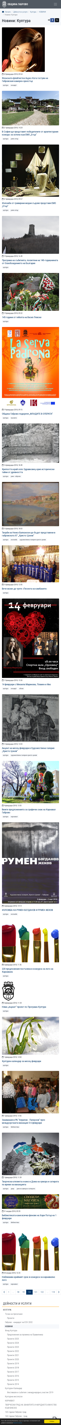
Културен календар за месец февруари (21, 950)
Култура (33, 12)
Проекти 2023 (13, 1347)
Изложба (14, 491)
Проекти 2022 (13, 1351)
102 (42, 1292)
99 (24, 1292)
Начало (6, 12)
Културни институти (13, 1396)
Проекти (10, 1318)
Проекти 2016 (13, 1376)
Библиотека (15, 1086)
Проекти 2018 (13, 1367)
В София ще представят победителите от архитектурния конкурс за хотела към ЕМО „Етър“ (30, 133)
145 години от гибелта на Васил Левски (21, 297)
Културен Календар (13, 1388)
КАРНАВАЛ (9, 1400)
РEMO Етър (14, 139)
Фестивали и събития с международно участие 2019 (30, 1392)
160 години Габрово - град (16, 1416)
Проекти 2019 (13, 1363)
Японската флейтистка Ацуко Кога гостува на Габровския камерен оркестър (25, 80)
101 (35, 1292)
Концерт (14, 85)
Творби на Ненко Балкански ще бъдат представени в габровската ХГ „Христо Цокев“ (28, 485)
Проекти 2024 (13, 1343)
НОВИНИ (42, 12)
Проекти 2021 (13, 1355)
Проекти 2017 (13, 1372)
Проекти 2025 (13, 1339)
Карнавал (14, 1145)
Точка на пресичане (14, 1314)
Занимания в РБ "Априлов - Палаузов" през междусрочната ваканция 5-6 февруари (23, 1003)
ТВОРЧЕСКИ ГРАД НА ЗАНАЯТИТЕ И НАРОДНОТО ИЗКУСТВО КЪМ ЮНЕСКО (31, 1406)
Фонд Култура (11, 1330)
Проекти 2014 (13, 1384)
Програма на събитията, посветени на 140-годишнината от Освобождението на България (30, 247)
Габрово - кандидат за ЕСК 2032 (19, 1322)
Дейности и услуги (20, 12)
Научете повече (17, 1423)
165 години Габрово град (15, 1412)
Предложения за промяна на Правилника (25, 1334)
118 (53, 1292)
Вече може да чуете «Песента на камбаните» (24, 536)
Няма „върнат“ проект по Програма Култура (24, 896)
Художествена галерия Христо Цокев (33, 491)
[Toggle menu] (55, 4)
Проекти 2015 (13, 1380)
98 (18, 1292)
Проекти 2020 (13, 1359)
